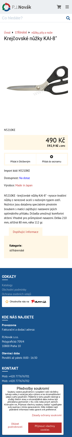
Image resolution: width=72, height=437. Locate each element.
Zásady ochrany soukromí (47, 415)
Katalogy (7, 285)
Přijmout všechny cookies (45, 427)
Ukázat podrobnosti (15, 425)
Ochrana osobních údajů (16, 294)
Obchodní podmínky (14, 289)
